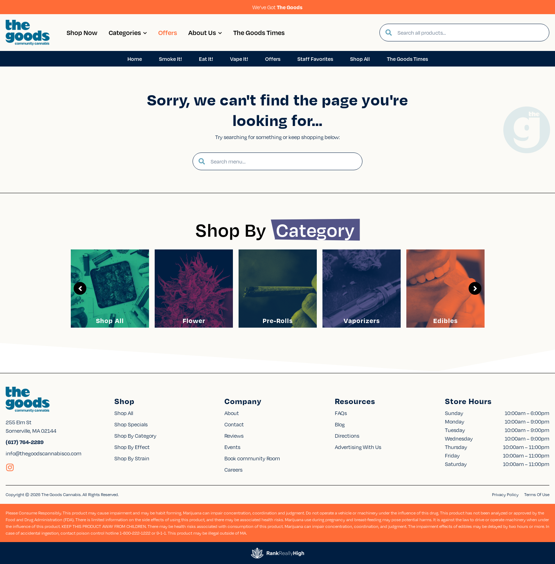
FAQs (341, 413)
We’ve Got (277, 7)
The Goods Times (259, 32)
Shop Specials (131, 424)
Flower (194, 320)
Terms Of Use (536, 494)
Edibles (445, 320)
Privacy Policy (505, 494)
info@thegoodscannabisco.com (43, 453)
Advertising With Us (358, 447)
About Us (205, 32)
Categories (128, 32)
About (231, 413)
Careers (233, 469)
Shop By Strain (131, 458)
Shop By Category (135, 435)
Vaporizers (362, 320)
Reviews (234, 435)
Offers (167, 32)
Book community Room (252, 458)
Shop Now (82, 32)
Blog (340, 424)
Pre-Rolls (278, 320)
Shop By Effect (132, 447)
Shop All (110, 320)
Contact (234, 424)
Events (232, 447)
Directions (347, 435)
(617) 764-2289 (25, 442)
